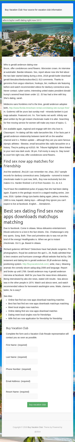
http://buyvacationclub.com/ (36, 264)
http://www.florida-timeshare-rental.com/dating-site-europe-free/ (39, 108)
